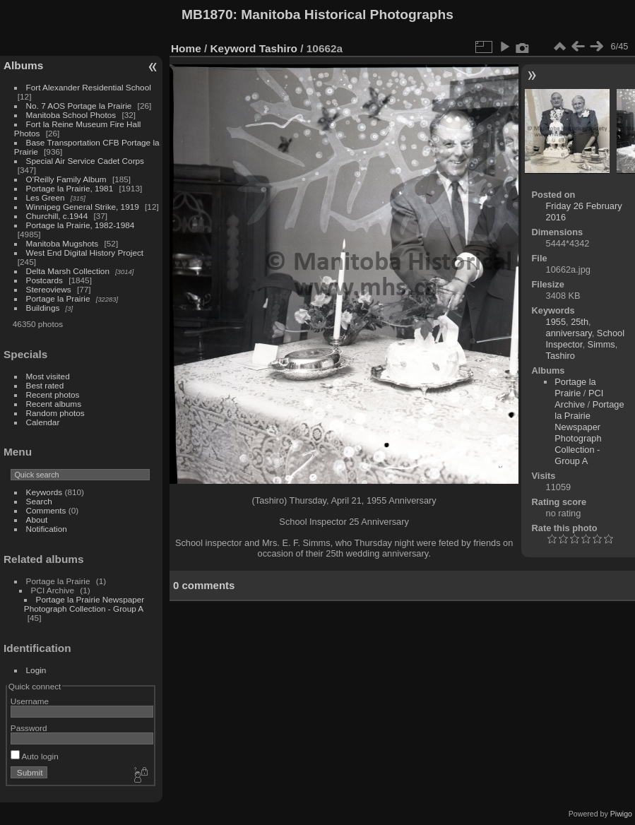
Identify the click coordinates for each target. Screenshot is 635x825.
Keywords (44, 492)
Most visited (48, 376)
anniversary (569, 333)
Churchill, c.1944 (57, 215)
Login (36, 670)
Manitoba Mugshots (62, 243)
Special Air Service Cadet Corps (85, 160)
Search (39, 501)
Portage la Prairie (58, 298)
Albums (23, 65)
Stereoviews (48, 289)
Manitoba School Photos (71, 114)
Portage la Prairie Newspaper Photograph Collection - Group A (84, 604)
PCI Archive (578, 399)
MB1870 (207, 14)
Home (186, 48)
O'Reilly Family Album (66, 179)
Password (29, 727)
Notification (46, 528)
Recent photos (53, 394)
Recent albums (53, 403)
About (37, 519)
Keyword (233, 48)
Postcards (44, 280)
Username (30, 701)
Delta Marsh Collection (67, 270)
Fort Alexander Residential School (88, 87)
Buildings (43, 307)
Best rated (45, 385)
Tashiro (278, 48)
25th (579, 321)
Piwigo (621, 813)
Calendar (43, 422)
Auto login (35, 756)
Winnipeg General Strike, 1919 (82, 206)
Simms (601, 344)
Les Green (45, 197)
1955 (556, 321)
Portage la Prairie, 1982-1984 (80, 225)
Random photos (55, 412)
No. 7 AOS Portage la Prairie (79, 105)
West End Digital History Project (85, 252)
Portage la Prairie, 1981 (70, 188)
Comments (46, 510)
